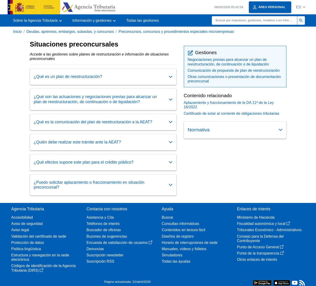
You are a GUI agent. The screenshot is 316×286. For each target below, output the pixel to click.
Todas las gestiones (142, 20)
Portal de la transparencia (260, 253)
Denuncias (95, 249)
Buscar (167, 217)
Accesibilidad (22, 217)
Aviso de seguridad (27, 224)
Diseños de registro (178, 236)
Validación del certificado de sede (38, 236)
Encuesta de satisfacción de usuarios (119, 243)
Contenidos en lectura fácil (184, 230)
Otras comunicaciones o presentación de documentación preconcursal (234, 79)
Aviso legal (20, 230)
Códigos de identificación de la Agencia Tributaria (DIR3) (43, 268)
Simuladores (172, 255)
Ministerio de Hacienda (256, 217)
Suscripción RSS (100, 261)
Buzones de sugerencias (107, 236)
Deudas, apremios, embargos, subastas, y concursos (70, 32)
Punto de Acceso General (260, 247)
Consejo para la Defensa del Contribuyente (260, 238)
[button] (301, 7)
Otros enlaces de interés (257, 259)
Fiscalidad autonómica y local (263, 224)
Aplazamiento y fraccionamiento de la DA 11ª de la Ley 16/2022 (229, 105)
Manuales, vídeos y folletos (184, 249)
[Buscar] (254, 20)
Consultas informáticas (180, 224)
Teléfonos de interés (103, 224)
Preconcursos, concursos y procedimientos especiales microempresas (176, 32)
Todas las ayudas (176, 261)
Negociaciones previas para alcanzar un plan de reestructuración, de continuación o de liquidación (228, 62)
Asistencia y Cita (100, 217)
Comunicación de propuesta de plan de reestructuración (234, 70)
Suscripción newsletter (105, 255)
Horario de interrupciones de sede (190, 243)
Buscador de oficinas (104, 230)
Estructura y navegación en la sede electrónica (40, 257)
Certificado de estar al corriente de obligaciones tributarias (231, 113)
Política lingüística (26, 249)
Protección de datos (27, 243)
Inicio (17, 32)
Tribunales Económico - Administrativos (269, 230)
